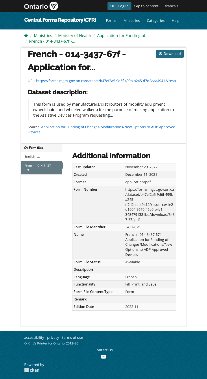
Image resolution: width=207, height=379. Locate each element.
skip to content (146, 6)
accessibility (34, 337)
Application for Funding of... (123, 35)
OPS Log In (119, 6)
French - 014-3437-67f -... (52, 41)
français (171, 6)
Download (170, 53)
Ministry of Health (74, 35)
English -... (32, 156)
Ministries (132, 20)
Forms (111, 20)
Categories (156, 20)
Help (175, 20)
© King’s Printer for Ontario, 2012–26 (51, 343)
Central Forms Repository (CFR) (60, 20)
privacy (53, 337)
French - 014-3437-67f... (38, 167)
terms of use (72, 337)
